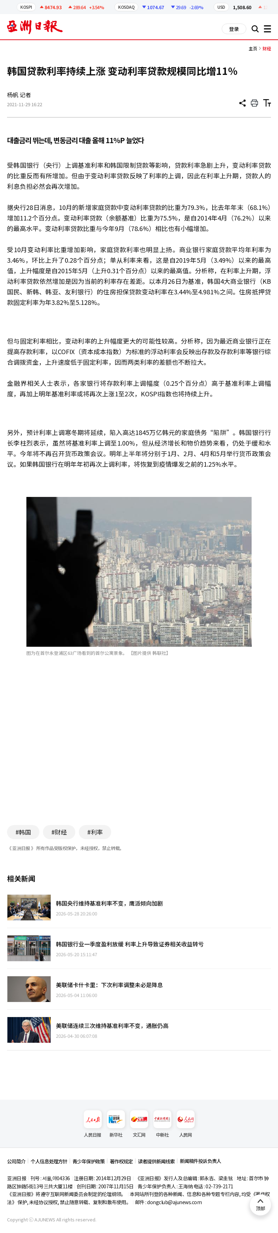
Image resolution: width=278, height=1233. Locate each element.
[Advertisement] (139, 751)
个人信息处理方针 (49, 1161)
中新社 (162, 1124)
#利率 (95, 832)
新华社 (116, 1124)
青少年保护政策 (88, 1161)
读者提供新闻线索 (156, 1161)
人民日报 (93, 1124)
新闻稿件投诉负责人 (200, 1160)
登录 (234, 28)
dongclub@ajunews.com (174, 1202)
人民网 (186, 1124)
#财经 (59, 832)
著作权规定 (121, 1161)
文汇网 (139, 1124)
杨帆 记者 (19, 94)
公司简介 (16, 1161)
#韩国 (23, 832)
